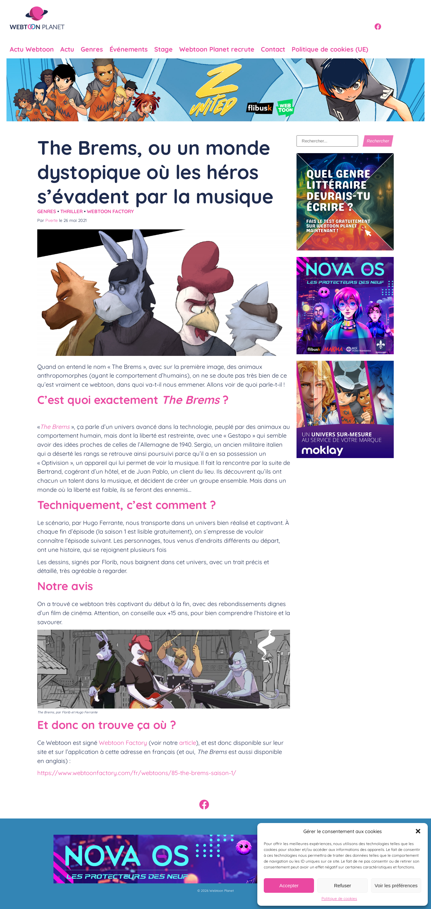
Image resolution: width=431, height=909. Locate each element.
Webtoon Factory (110, 211)
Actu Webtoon (32, 49)
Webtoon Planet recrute (216, 49)
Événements (129, 49)
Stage (163, 49)
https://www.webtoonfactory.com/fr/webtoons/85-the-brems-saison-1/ (136, 773)
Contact (273, 49)
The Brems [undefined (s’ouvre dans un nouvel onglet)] (55, 426)
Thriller (71, 211)
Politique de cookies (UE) (330, 49)
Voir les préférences (396, 885)
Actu (67, 49)
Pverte (51, 220)
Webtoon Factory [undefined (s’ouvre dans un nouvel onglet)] (123, 742)
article (187, 742)
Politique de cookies (339, 898)
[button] (418, 831)
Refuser (342, 885)
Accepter (288, 885)
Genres (92, 49)
